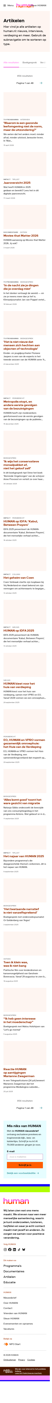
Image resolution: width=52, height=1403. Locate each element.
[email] (25, 1157)
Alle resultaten (11, 62)
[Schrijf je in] (25, 1165)
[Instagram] (5, 1249)
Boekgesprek (30, 62)
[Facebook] (10, 1249)
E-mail (10, 1151)
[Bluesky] (23, 1249)
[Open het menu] (8, 5)
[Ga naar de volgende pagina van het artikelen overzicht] (41, 83)
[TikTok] (19, 1249)
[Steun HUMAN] (38, 5)
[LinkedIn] (14, 1249)
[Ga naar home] (24, 5)
